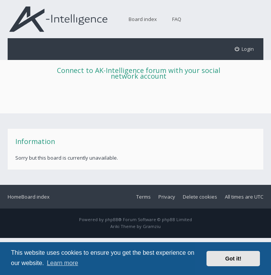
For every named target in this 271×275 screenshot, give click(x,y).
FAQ (176, 19)
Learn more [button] (62, 263)
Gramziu (152, 226)
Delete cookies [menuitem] (200, 196)
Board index (143, 19)
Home (14, 196)
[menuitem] (244, 49)
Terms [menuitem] (143, 196)
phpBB (111, 219)
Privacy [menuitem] (166, 196)
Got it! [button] (233, 259)
